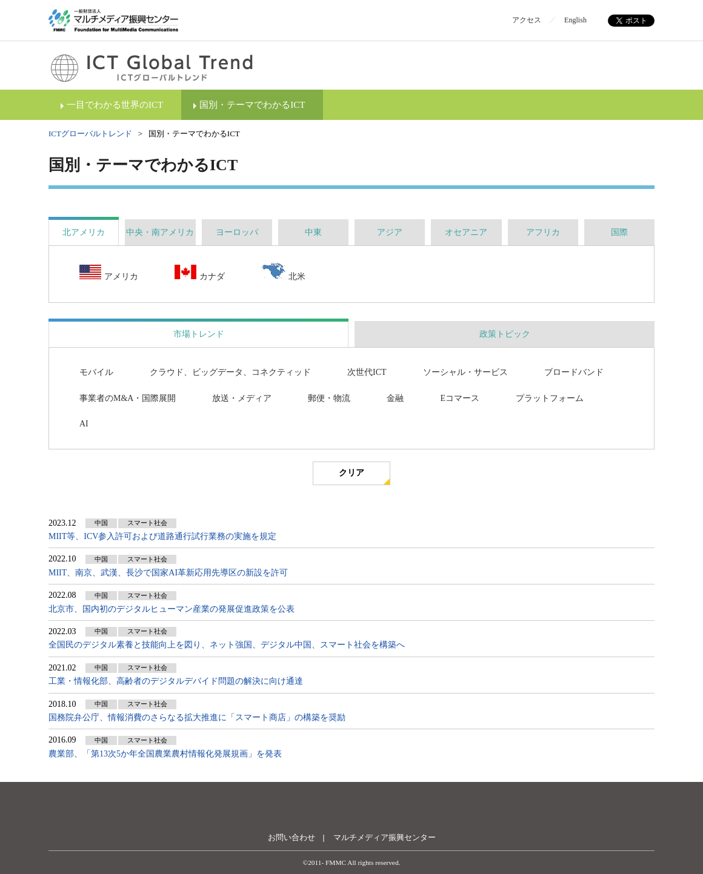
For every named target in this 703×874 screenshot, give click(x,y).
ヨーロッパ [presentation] (237, 232)
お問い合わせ (291, 837)
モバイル (96, 372)
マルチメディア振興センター (384, 837)
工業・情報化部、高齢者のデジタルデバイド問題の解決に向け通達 (175, 681)
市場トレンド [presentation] (198, 334)
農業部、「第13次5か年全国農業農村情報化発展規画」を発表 (165, 753)
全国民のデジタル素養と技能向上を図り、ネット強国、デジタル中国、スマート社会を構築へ (226, 644)
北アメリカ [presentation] (83, 232)
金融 (395, 398)
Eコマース (459, 398)
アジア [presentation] (389, 232)
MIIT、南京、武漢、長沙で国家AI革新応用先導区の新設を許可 (168, 572)
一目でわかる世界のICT (115, 105)
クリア (351, 472)
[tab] (83, 232)
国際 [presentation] (619, 232)
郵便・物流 (329, 398)
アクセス (526, 20)
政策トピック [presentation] (504, 334)
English (575, 20)
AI (83, 423)
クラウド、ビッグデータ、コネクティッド (230, 372)
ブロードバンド (574, 372)
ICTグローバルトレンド (90, 133)
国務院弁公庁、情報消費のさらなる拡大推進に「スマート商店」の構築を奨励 (196, 717)
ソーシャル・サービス (465, 372)
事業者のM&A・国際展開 (127, 398)
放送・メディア (242, 398)
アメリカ (108, 273)
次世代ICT (367, 372)
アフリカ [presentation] (543, 232)
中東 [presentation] (313, 232)
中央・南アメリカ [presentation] (160, 232)
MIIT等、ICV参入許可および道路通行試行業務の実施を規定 (162, 536)
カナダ (200, 273)
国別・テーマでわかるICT (252, 105)
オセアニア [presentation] (466, 232)
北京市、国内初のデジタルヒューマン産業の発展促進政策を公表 (171, 609)
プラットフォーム (550, 398)
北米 (283, 272)
